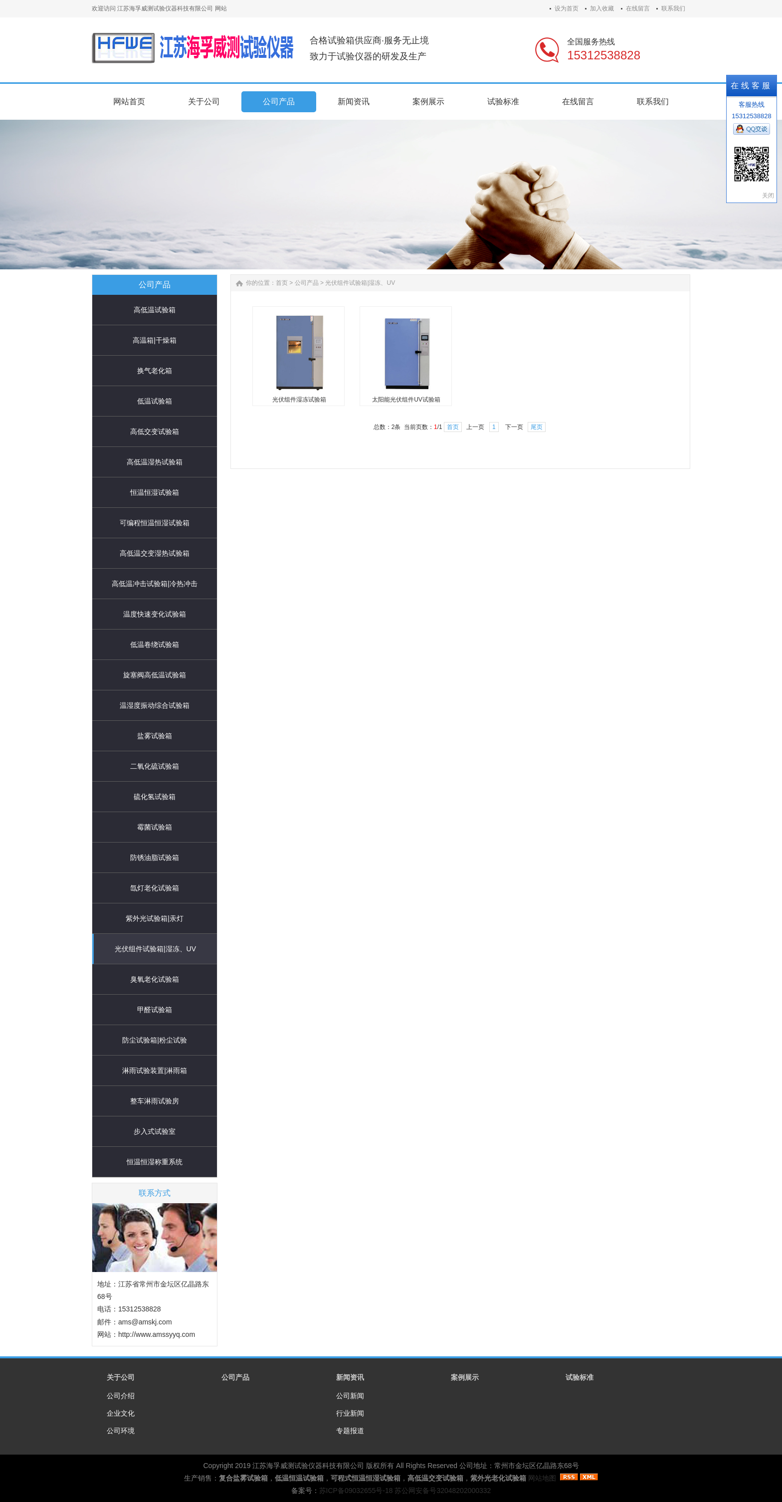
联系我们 (673, 8)
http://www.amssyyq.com (156, 1334)
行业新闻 (350, 1413)
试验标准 (579, 1377)
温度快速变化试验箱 (154, 614)
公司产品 (307, 282)
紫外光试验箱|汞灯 (155, 918)
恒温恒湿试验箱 (154, 492)
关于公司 (121, 1377)
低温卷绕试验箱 (154, 644)
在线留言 (638, 8)
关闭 (768, 195)
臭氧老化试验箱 (154, 979)
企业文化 (121, 1413)
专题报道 (350, 1431)
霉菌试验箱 (154, 827)
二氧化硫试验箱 (154, 766)
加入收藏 (602, 8)
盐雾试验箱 (154, 736)
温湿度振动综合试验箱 (155, 705)
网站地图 (542, 1478)
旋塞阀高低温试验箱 (154, 675)
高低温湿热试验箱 (155, 462)
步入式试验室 (155, 1131)
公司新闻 (350, 1396)
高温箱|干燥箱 (155, 340)
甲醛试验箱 (154, 1010)
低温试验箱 (154, 401)
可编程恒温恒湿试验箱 (155, 523)
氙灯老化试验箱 (154, 888)
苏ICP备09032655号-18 (356, 1491)
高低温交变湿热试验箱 (155, 553)
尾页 (537, 427)
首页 (282, 282)
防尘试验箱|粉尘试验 (154, 1040)
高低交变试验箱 (154, 431)
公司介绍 (121, 1396)
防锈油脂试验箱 (154, 857)
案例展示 (465, 1377)
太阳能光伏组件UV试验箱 (406, 399)
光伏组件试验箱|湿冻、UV (155, 949)
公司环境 (121, 1431)
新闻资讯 (350, 1377)
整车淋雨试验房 (154, 1101)
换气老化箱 (154, 371)
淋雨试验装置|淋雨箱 (154, 1070)
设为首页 (567, 8)
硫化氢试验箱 (155, 797)
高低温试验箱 (155, 310)
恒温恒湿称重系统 (155, 1162)
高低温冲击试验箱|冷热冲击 (154, 584)
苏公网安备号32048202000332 (442, 1491)
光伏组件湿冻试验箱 (299, 399)
